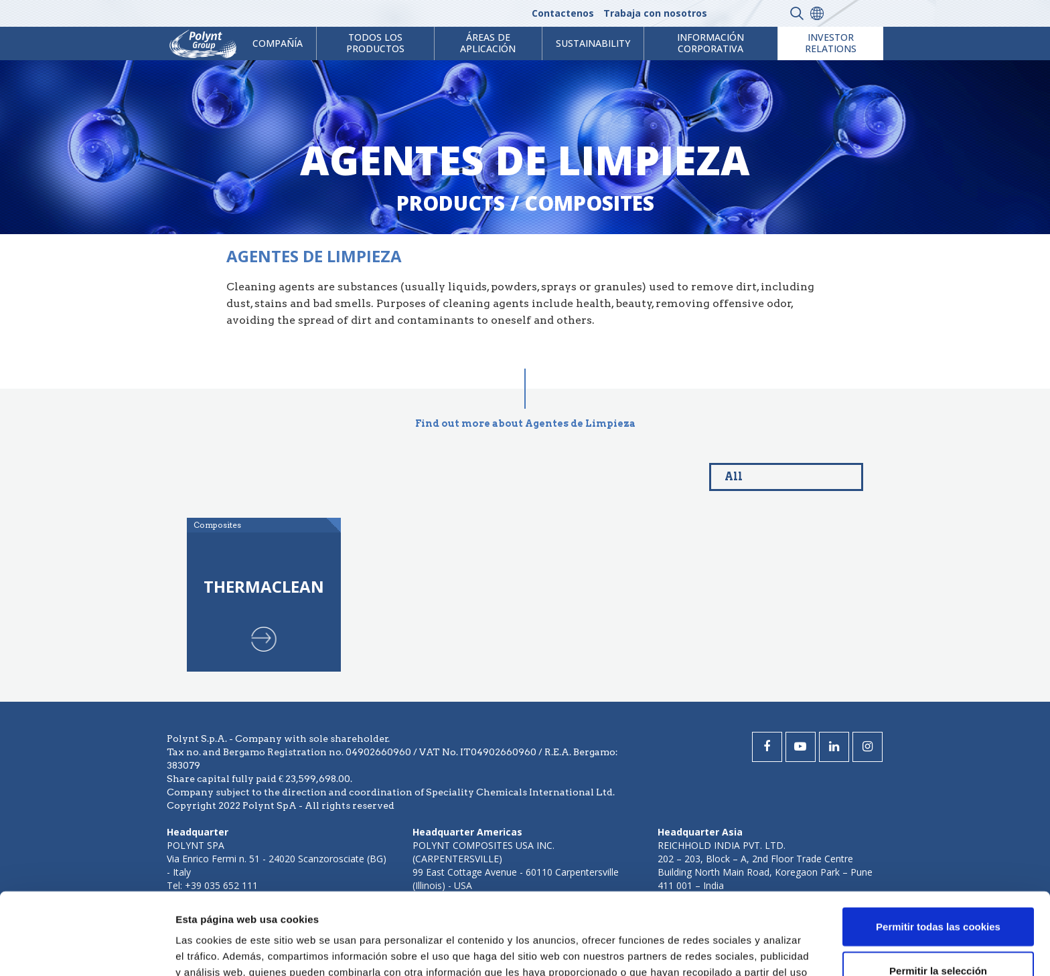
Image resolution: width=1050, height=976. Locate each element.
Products (450, 203)
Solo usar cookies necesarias (938, 932)
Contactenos (563, 13)
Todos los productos (375, 43)
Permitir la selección (938, 888)
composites (589, 203)
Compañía (277, 43)
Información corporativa (710, 43)
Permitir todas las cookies (938, 844)
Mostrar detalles (719, 949)
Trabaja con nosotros (655, 13)
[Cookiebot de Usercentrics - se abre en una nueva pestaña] (86, 950)
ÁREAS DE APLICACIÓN (488, 43)
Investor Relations (830, 43)
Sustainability (593, 43)
